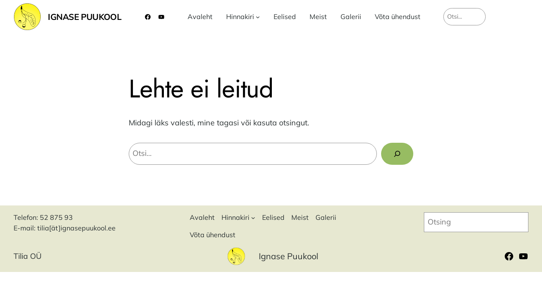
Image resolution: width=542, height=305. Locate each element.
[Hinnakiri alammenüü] (258, 17)
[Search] (397, 154)
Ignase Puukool (84, 16)
